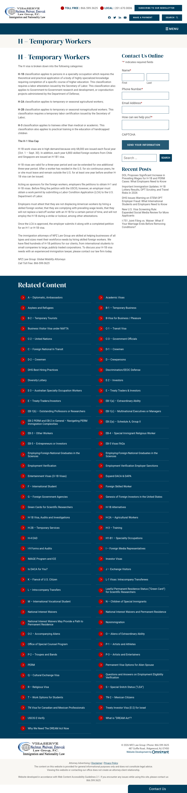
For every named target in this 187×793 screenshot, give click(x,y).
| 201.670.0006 (118, 8)
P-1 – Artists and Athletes (120, 644)
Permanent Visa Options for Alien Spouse (130, 664)
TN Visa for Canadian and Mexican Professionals (56, 707)
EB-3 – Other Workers (40, 433)
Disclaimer (96, 763)
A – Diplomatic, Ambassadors (45, 297)
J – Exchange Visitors (118, 569)
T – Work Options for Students (45, 697)
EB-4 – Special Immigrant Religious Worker (130, 433)
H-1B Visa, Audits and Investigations (49, 517)
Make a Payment (142, 17)
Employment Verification (42, 465)
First (124, 82)
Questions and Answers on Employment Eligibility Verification (134, 676)
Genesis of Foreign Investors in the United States (134, 496)
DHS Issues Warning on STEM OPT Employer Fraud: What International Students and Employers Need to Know (144, 203)
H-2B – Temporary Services (44, 527)
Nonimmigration (115, 622)
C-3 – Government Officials (121, 338)
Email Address (132, 103)
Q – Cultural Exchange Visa (43, 675)
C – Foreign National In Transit (45, 349)
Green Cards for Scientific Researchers (50, 507)
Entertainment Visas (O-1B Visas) (47, 476)
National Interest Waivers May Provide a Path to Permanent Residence (55, 623)
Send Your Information (144, 146)
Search (170, 17)
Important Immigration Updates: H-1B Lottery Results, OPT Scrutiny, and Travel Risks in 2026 (145, 192)
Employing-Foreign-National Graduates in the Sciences (54, 455)
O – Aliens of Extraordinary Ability (125, 633)
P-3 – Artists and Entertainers (123, 654)
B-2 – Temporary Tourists (42, 318)
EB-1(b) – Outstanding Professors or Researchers (56, 411)
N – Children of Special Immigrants (126, 601)
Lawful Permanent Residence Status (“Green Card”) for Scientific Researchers (135, 590)
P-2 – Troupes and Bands (42, 654)
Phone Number (132, 89)
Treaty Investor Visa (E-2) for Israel (126, 707)
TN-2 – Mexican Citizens (120, 697)
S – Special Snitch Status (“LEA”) (125, 687)
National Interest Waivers (42, 611)
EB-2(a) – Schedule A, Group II (123, 421)
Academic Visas (115, 297)
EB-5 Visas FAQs (115, 443)
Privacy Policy (111, 763)
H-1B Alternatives (116, 507)
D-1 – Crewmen (115, 349)
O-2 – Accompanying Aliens (44, 633)
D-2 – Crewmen (37, 359)
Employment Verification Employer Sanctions (132, 465)
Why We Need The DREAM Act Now (48, 728)
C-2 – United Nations (40, 338)
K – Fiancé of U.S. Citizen (42, 579)
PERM (31, 664)
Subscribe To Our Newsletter (156, 8)
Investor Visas (114, 558)
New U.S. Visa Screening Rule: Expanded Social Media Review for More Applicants (145, 215)
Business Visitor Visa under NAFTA (48, 328)
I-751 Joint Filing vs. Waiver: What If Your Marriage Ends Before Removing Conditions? (143, 226)
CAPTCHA (128, 134)
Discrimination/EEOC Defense (123, 369)
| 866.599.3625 (81, 8)
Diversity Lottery (37, 380)
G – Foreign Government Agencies (48, 496)
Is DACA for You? (38, 569)
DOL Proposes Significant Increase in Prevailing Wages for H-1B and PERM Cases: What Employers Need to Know (144, 181)
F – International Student (42, 486)
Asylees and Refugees (40, 307)
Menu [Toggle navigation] (174, 29)
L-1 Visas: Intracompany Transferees (127, 579)
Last (149, 82)
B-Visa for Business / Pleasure (123, 318)
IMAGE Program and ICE (42, 558)
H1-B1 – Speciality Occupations (124, 538)
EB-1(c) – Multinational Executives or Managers (133, 411)
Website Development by (147, 752)
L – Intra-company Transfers (44, 589)
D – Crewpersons (116, 359)
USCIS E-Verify (36, 718)
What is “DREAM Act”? (119, 718)
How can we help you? (137, 117)
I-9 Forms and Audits (40, 548)
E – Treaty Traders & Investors (123, 390)
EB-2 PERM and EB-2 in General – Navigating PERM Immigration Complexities (57, 422)
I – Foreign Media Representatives (125, 548)
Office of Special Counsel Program (48, 644)
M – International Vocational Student (49, 601)
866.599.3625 (93, 780)
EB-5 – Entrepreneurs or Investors (47, 443)
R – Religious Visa (38, 687)
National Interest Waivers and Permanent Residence (136, 611)
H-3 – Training (114, 527)
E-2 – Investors (114, 380)
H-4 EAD (32, 538)
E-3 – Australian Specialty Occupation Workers (55, 390)
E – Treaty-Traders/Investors (44, 400)
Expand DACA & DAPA (118, 476)
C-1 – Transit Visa (116, 328)
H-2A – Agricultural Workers (122, 517)
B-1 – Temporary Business (121, 307)
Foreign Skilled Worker (119, 486)
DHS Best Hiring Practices (43, 369)
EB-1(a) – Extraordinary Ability (123, 400)
